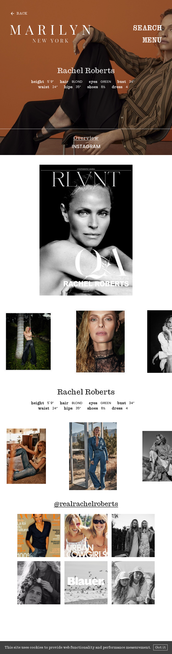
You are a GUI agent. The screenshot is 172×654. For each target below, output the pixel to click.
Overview (86, 138)
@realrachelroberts (86, 504)
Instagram (86, 146)
